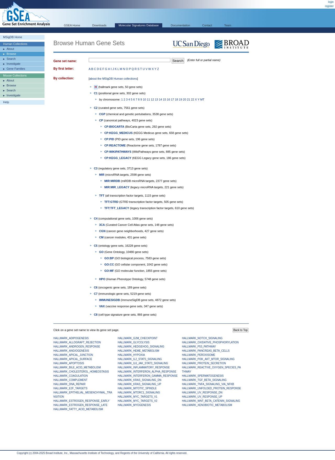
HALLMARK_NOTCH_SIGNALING (202, 338)
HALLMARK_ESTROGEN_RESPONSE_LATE (80, 405)
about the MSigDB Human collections (113, 78)
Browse (11, 53)
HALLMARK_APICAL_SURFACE (72, 359)
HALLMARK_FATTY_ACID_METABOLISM (78, 409)
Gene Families (16, 68)
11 (148, 99)
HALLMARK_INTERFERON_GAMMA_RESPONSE (148, 375)
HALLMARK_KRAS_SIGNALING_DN (139, 380)
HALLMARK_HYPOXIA (131, 354)
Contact (207, 25)
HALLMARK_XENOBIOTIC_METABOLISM (207, 405)
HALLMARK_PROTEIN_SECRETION (204, 363)
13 (156, 99)
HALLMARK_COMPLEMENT (70, 380)
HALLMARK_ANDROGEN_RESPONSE (76, 346)
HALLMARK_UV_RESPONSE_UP (202, 396)
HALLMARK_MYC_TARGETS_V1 (138, 396)
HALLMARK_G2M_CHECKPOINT (138, 338)
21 (188, 99)
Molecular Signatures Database (139, 25)
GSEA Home (72, 25)
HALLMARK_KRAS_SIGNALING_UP (139, 384)
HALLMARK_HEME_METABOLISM (138, 350)
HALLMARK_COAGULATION (70, 375)
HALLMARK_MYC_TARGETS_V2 (138, 400)
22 (192, 99)
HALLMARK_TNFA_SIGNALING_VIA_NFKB (208, 384)
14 (160, 99)
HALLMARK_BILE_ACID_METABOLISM (77, 367)
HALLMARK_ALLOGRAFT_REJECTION (77, 342)
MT (202, 99)
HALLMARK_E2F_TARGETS (70, 388)
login (331, 2)
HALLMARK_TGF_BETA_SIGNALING (204, 380)
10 (144, 99)
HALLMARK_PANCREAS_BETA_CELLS (206, 350)
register (329, 6)
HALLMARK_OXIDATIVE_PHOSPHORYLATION (210, 342)
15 (164, 99)
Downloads (99, 25)
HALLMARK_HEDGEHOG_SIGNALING (141, 346)
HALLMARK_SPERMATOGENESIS (203, 375)
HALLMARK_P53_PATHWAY (199, 346)
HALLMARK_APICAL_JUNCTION (73, 354)
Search (11, 58)
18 (176, 99)
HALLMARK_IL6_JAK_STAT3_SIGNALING (143, 363)
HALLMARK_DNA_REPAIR (69, 384)
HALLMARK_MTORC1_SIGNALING (139, 392)
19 (180, 99)
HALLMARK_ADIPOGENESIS (71, 338)
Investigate (13, 63)
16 (168, 99)
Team (227, 25)
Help (6, 102)
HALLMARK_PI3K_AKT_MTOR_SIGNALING (208, 359)
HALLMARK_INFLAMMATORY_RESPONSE (144, 367)
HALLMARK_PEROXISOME (198, 354)
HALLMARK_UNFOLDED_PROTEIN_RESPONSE (211, 388)
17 (172, 99)
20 (184, 99)
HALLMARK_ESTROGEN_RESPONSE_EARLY (81, 400)
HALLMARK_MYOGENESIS (134, 405)
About (10, 48)
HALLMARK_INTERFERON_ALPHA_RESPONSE (147, 371)
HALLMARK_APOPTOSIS (68, 363)
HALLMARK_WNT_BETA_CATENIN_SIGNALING (211, 400)
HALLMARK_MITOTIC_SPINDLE (137, 388)
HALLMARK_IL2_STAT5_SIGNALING (140, 359)
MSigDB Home (12, 37)
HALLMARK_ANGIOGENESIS (71, 350)
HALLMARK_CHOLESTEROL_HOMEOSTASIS (81, 371)
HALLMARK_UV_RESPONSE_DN (202, 392)
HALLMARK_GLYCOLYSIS (133, 342)
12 (152, 99)
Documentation (180, 25)
